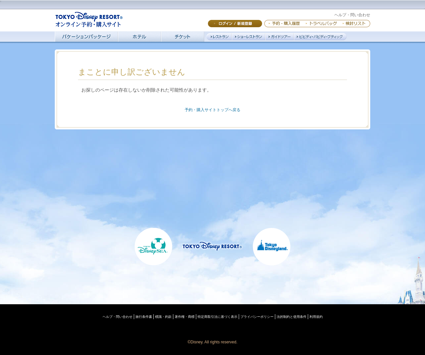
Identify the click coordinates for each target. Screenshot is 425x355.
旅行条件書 (143, 317)
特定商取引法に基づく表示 (217, 317)
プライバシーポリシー (257, 317)
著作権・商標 (185, 317)
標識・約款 (163, 317)
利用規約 (316, 317)
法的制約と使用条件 (291, 317)
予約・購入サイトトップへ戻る (212, 109)
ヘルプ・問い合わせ (352, 15)
